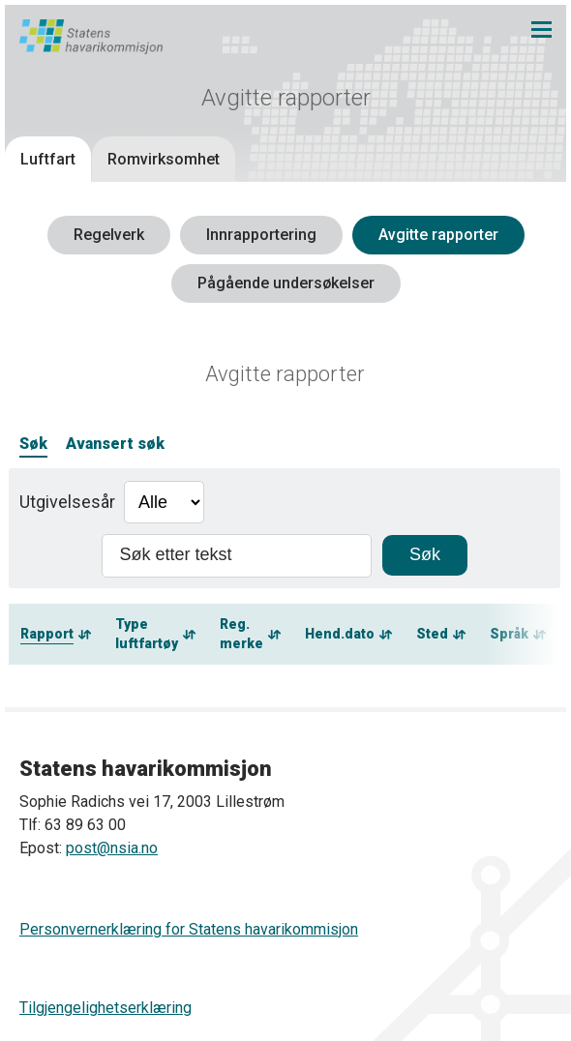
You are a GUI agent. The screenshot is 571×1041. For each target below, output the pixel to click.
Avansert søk (115, 443)
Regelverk (109, 234)
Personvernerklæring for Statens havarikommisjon (188, 929)
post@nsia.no (112, 848)
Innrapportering (261, 234)
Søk (33, 443)
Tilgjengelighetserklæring (105, 1007)
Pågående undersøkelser (286, 283)
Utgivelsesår (67, 501)
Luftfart (47, 159)
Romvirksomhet (163, 159)
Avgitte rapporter (438, 234)
